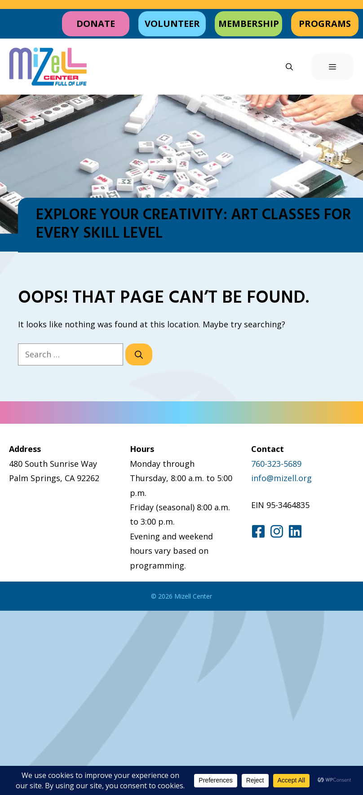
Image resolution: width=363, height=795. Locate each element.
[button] (289, 66)
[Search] (138, 354)
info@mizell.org (281, 478)
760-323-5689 (276, 463)
